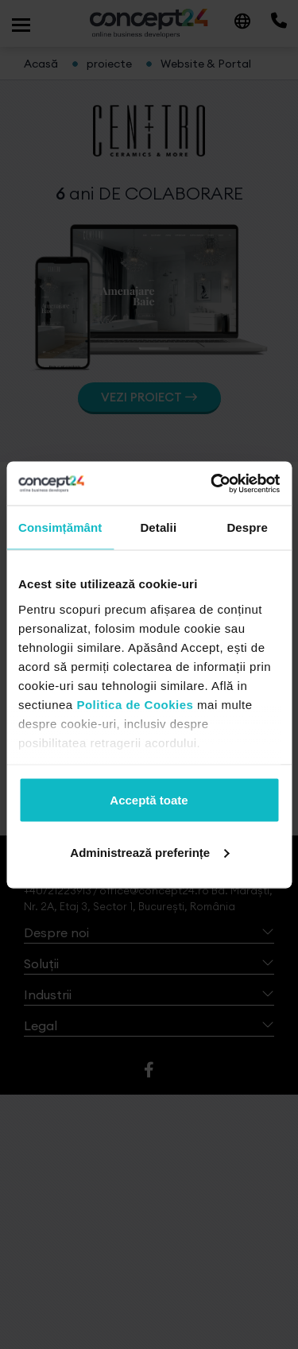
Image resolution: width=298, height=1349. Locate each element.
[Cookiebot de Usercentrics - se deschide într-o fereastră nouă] (212, 483)
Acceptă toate (149, 800)
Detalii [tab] (158, 527)
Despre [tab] (246, 527)
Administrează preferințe (149, 852)
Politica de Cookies (134, 704)
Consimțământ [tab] (60, 527)
